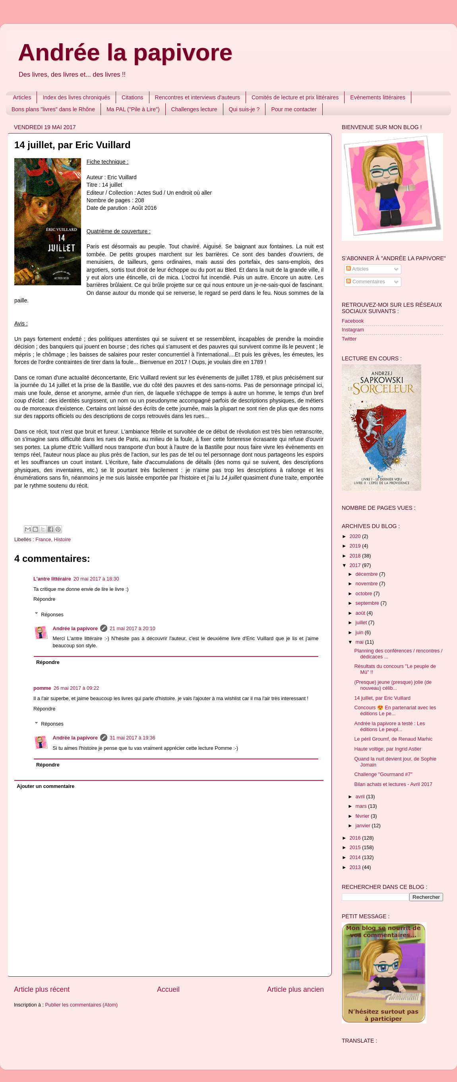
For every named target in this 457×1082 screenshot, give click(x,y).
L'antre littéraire (52, 579)
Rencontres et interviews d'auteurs (197, 97)
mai (360, 642)
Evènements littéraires (377, 97)
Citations (132, 97)
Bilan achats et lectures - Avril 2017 (393, 784)
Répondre (44, 599)
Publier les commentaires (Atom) (81, 1005)
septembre (368, 603)
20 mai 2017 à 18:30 (96, 579)
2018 (355, 556)
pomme (42, 688)
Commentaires (365, 282)
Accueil (168, 989)
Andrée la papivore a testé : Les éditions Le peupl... (389, 726)
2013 (355, 867)
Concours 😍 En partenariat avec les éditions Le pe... (395, 710)
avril (361, 796)
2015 (355, 847)
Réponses (52, 614)
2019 (355, 546)
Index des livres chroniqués (76, 97)
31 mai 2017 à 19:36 (132, 738)
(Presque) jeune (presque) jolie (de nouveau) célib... (393, 685)
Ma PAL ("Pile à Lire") (133, 109)
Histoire (62, 539)
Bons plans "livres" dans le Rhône (53, 109)
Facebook (353, 321)
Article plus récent (42, 989)
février (363, 816)
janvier (364, 825)
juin (360, 632)
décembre (368, 574)
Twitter (349, 339)
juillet (362, 622)
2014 (355, 857)
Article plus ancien (295, 989)
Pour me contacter (293, 109)
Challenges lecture (194, 109)
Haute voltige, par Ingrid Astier (387, 749)
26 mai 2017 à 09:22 (76, 688)
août (361, 613)
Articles (22, 97)
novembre (368, 583)
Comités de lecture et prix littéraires (295, 97)
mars (362, 806)
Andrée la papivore (125, 52)
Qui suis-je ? (244, 109)
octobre (365, 593)
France (43, 539)
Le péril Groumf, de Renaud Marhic (393, 739)
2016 (355, 838)
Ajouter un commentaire (45, 786)
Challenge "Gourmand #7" (383, 774)
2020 (355, 536)
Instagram (353, 330)
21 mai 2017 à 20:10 (132, 628)
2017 (355, 565)
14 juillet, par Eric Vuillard (382, 698)
